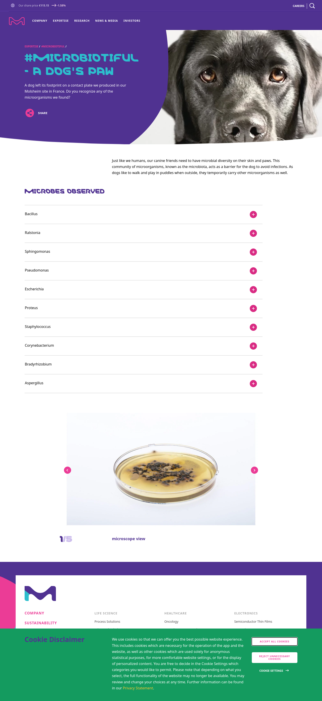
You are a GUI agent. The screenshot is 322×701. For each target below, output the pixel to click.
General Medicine (177, 511)
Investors (131, 21)
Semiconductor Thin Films (253, 486)
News (30, 517)
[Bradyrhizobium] (143, 365)
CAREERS (298, 6)
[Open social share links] (30, 113)
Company (39, 21)
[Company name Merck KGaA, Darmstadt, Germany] (17, 21)
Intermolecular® (246, 535)
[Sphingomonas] (143, 252)
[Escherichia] (143, 290)
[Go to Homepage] (13, 6)
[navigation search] (312, 6)
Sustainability (41, 487)
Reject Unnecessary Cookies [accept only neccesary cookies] (274, 657)
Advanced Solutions (109, 494)
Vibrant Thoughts (177, 519)
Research (82, 21)
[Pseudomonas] (143, 271)
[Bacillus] (143, 214)
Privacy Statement (138, 688)
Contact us (37, 547)
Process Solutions (107, 486)
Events (32, 527)
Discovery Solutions (109, 503)
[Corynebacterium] (143, 346)
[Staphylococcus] (143, 327)
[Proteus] (143, 308)
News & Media (106, 21)
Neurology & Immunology (183, 494)
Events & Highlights (248, 552)
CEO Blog (241, 544)
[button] (13, 5)
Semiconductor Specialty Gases (257, 527)
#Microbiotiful (53, 46)
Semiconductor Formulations (255, 503)
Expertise (61, 21)
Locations (36, 557)
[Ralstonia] (143, 233)
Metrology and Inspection (253, 511)
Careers (33, 497)
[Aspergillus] (143, 384)
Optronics (241, 494)
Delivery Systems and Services (256, 519)
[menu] (86, 21)
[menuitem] (41, 21)
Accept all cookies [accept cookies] (274, 641)
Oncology (171, 486)
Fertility (169, 503)
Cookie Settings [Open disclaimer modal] (271, 671)
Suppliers (35, 537)
